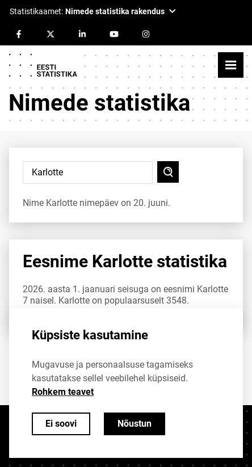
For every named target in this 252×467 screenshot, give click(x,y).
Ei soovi (61, 423)
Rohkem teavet (63, 391)
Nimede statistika (99, 103)
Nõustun (134, 423)
